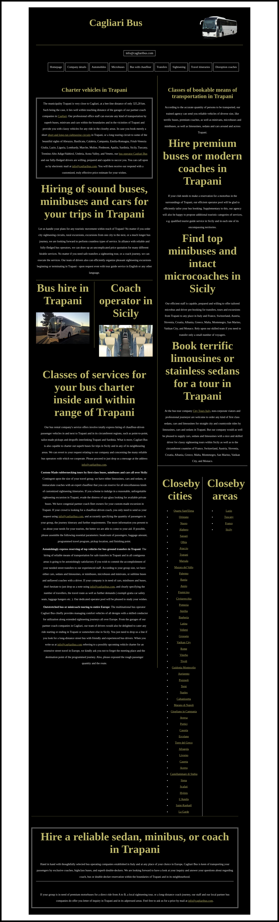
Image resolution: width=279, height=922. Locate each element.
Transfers (162, 67)
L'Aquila (184, 799)
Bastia (183, 579)
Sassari (184, 535)
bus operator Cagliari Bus (133, 153)
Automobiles (99, 67)
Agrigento (183, 673)
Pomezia (184, 604)
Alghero (183, 529)
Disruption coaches (226, 67)
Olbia (184, 542)
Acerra (184, 767)
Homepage (56, 67)
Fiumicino (183, 592)
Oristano (184, 516)
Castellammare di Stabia (183, 773)
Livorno (183, 755)
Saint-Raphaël (184, 805)
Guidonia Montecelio (184, 667)
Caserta (184, 761)
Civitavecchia (183, 598)
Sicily (229, 529)
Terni (184, 686)
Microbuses (117, 67)
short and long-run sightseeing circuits (69, 134)
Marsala (183, 560)
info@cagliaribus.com (139, 53)
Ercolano (184, 736)
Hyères (184, 792)
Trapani (183, 554)
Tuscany (228, 516)
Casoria (184, 730)
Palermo (184, 573)
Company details (76, 67)
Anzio (183, 586)
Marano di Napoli (184, 705)
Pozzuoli (184, 680)
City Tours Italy (201, 410)
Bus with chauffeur (140, 67)
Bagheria (184, 617)
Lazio (229, 510)
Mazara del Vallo (183, 567)
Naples (184, 692)
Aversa (184, 717)
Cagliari (62, 116)
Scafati (184, 786)
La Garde (184, 811)
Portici (183, 723)
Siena (184, 780)
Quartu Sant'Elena (184, 510)
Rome (183, 648)
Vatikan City (184, 642)
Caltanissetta (184, 698)
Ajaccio (183, 548)
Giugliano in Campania (184, 711)
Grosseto (184, 636)
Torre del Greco (184, 742)
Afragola (184, 749)
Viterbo (184, 654)
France (229, 523)
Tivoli (183, 661)
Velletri (184, 629)
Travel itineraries (200, 67)
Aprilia (184, 611)
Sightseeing (178, 67)
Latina (183, 623)
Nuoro (183, 523)
